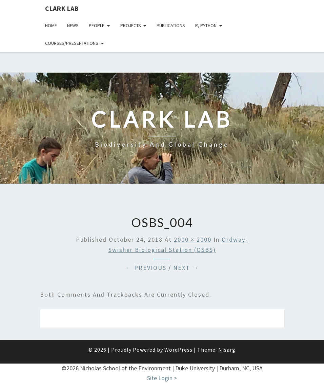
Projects (130, 25)
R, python (206, 25)
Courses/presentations (71, 43)
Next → (186, 268)
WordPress (178, 349)
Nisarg (227, 349)
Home (51, 25)
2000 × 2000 (192, 239)
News (73, 25)
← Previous (145, 268)
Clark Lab (62, 8)
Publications (171, 25)
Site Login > (162, 378)
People (96, 25)
